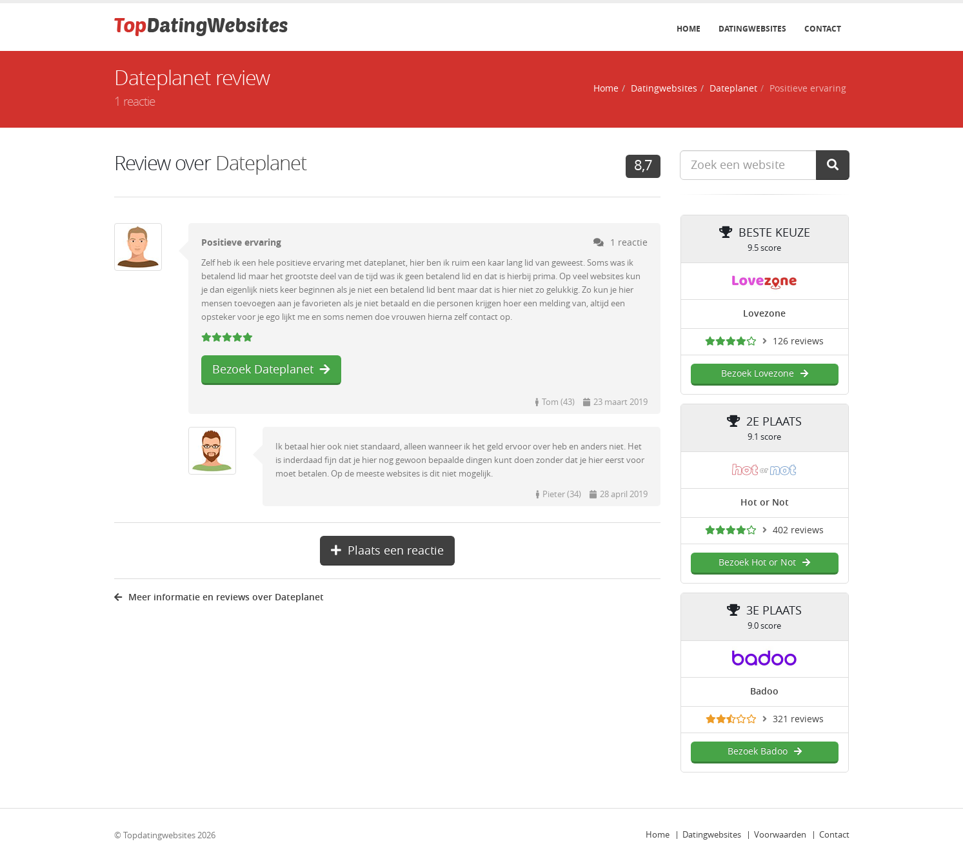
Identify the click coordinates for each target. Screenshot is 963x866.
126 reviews (798, 341)
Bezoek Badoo (765, 751)
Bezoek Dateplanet (271, 369)
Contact (822, 29)
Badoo (764, 691)
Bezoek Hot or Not (764, 562)
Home (688, 29)
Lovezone (764, 313)
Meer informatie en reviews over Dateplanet (219, 597)
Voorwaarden (780, 835)
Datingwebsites (752, 29)
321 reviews (798, 719)
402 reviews (798, 530)
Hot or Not (764, 502)
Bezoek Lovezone (764, 373)
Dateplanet (733, 88)
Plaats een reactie (387, 551)
